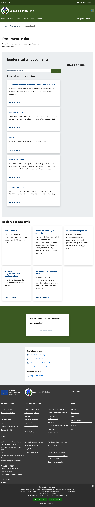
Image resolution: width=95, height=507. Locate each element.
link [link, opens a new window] (66, 495)
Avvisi (73, 416)
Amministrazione (15, 26)
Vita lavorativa (29, 416)
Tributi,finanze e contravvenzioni (53, 417)
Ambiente (51, 422)
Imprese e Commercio (31, 419)
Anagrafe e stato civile (31, 409)
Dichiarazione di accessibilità (57, 452)
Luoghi (73, 426)
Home (5, 26)
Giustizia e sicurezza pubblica (57, 412)
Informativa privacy (54, 445)
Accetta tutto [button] (40, 499)
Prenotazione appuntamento (33, 442)
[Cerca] (91, 10)
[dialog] (47, 495)
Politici (3, 423)
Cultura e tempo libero (31, 413)
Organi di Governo (7, 409)
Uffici (2, 416)
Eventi (73, 429)
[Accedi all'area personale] (84, 2)
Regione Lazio (5, 2)
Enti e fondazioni (6, 419)
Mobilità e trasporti (30, 432)
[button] (48, 504)
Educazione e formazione (56, 409)
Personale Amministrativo (9, 426)
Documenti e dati (6, 430)
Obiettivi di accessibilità (55, 462)
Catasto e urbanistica (31, 426)
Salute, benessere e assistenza (58, 426)
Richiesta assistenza (31, 452)
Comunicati (75, 413)
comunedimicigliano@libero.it (11, 460)
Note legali (51, 449)
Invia (56, 71)
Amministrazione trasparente (57, 442)
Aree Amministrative (8, 413)
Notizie (73, 409)
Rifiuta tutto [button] (55, 499)
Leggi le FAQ (28, 449)
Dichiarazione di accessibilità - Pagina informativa (58, 457)
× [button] (93, 486)
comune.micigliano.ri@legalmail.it (12, 455)
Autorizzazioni (52, 429)
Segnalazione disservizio (32, 445)
